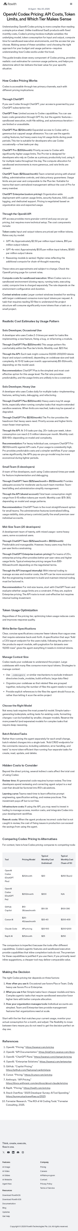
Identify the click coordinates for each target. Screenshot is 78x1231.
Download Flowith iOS (11, 1199)
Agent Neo (7, 1184)
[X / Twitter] (3, 1152)
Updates (6, 1212)
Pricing (43, 1167)
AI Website (7, 1179)
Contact (43, 1179)
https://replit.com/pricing (37, 1088)
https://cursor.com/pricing (38, 1074)
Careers (43, 1171)
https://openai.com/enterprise (56, 1061)
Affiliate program (47, 1175)
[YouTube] (8, 1152)
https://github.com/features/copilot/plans (28, 1070)
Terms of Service (47, 1188)
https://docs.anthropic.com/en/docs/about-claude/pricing (37, 1083)
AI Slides (6, 1175)
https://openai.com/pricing (40, 1047)
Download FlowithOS (11, 1195)
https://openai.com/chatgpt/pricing (53, 1056)
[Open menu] (71, 4)
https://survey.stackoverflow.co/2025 (25, 1096)
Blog (4, 1208)
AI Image (6, 1167)
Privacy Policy (46, 1184)
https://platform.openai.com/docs (57, 1052)
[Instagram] (23, 1152)
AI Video (6, 1171)
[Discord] (18, 1152)
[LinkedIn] (13, 1152)
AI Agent (32, 9)
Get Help (6, 1216)
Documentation (9, 1203)
